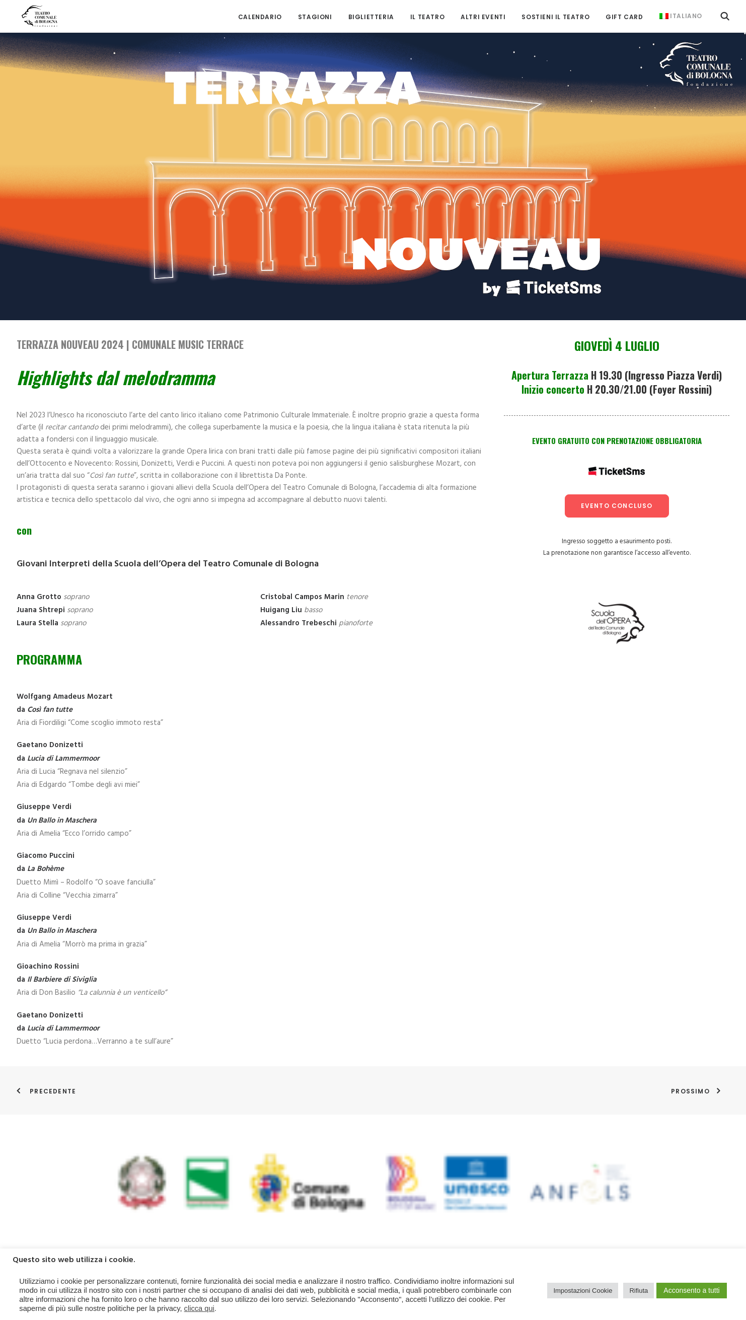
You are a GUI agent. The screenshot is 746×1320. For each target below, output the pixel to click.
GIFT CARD (624, 15)
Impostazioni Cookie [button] (582, 1290)
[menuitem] (260, 15)
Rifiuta (638, 1290)
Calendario (260, 15)
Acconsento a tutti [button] (691, 1290)
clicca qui (199, 1308)
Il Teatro (427, 15)
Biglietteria (371, 15)
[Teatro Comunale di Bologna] (35, 14)
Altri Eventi (483, 15)
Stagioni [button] (315, 15)
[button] (724, 14)
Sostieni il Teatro (555, 15)
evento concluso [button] (617, 505)
